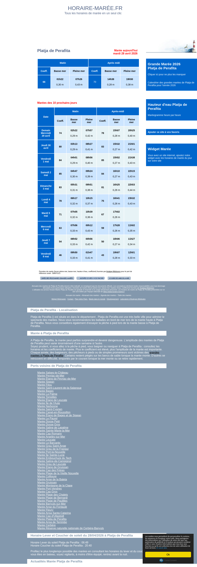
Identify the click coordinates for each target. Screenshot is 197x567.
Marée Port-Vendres (49, 488)
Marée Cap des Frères (51, 470)
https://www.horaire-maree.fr (114, 292)
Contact (70, 299)
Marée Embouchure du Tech (54, 458)
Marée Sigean (45, 381)
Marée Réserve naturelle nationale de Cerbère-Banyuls (70, 528)
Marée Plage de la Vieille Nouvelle (58, 473)
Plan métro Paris (81, 299)
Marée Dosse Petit (48, 421)
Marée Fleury (45, 510)
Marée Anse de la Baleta (52, 479)
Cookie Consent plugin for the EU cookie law (168, 560)
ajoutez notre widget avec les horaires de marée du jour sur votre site (170, 158)
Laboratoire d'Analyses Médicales (133, 299)
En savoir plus (164, 547)
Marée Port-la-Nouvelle (51, 452)
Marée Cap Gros (47, 491)
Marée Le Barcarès (48, 442)
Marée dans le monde (97, 299)
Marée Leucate (46, 439)
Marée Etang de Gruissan (52, 467)
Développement (113, 299)
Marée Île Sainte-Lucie (51, 455)
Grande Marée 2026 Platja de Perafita (164, 66)
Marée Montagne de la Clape (54, 485)
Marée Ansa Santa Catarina (54, 513)
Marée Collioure (47, 476)
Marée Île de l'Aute (48, 403)
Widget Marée (159, 149)
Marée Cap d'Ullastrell (50, 516)
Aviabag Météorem (113, 271)
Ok (168, 554)
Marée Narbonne (47, 406)
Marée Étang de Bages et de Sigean (59, 415)
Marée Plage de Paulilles (52, 500)
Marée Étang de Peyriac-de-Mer (56, 378)
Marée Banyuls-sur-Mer (51, 503)
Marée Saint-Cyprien (49, 409)
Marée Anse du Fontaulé (52, 506)
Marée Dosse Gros (48, 424)
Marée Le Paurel (47, 418)
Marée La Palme (47, 394)
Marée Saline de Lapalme (52, 427)
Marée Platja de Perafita (52, 519)
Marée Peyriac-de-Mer (50, 375)
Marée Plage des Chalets (52, 494)
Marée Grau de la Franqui (52, 448)
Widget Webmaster (58, 299)
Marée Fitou (44, 384)
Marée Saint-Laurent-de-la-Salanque (59, 387)
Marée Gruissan (47, 482)
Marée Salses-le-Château (52, 372)
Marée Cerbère (46, 525)
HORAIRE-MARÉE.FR (95, 8)
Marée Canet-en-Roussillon (53, 412)
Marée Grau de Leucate (51, 464)
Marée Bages (45, 391)
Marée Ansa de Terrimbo (52, 522)
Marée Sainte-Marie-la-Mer (53, 430)
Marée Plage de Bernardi (52, 497)
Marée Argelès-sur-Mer (51, 436)
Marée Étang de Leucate (52, 400)
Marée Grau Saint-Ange (51, 445)
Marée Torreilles (47, 397)
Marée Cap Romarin (49, 433)
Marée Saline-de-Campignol (54, 461)
